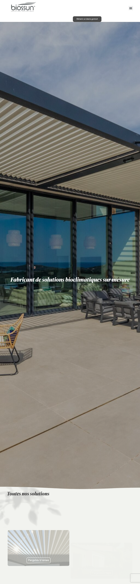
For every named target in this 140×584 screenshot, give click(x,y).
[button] (131, 8)
